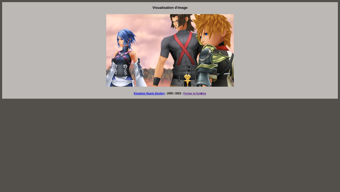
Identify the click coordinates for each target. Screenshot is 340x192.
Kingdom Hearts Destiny (149, 93)
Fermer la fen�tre (195, 93)
